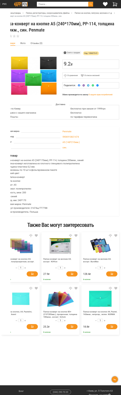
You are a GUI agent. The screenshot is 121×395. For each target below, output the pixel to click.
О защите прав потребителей (101, 95)
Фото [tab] (23, 43)
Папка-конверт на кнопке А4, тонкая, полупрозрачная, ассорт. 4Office (19, 261)
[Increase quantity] (25, 268)
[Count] (20, 267)
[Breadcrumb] (3, 13)
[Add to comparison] (30, 235)
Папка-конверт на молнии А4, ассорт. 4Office (57, 260)
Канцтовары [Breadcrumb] (15, 13)
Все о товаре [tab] (8, 43)
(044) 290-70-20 (60, 392)
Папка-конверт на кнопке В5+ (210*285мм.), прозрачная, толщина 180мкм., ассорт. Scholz (60, 314)
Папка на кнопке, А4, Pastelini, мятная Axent (18, 313)
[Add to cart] (30, 273)
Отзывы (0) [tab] (36, 43)
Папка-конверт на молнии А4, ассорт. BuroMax (97, 260)
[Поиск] (90, 4)
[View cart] (115, 4)
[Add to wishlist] (36, 235)
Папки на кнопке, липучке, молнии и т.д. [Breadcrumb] (93, 13)
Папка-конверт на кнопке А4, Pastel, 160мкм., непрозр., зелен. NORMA (100, 313)
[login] (105, 4)
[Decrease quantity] (16, 268)
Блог (21, 391)
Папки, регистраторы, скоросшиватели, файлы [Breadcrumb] (48, 13)
